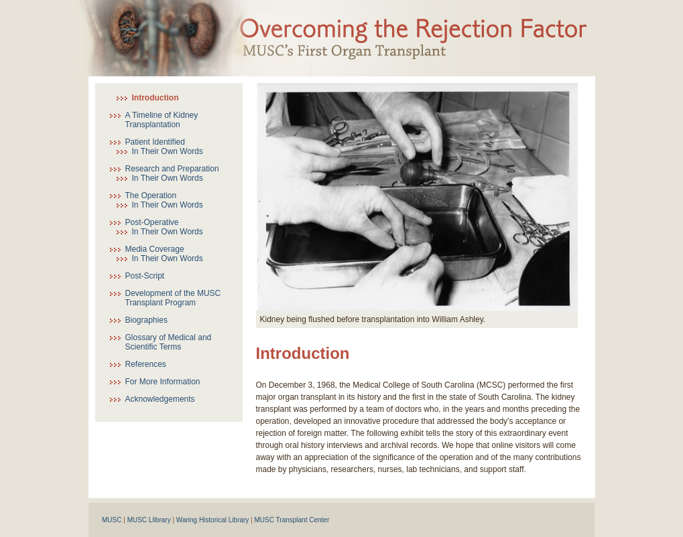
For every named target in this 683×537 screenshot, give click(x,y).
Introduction (155, 97)
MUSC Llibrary (149, 520)
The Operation (151, 195)
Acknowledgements (160, 399)
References (145, 364)
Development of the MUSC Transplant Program (173, 298)
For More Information (162, 381)
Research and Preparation (172, 168)
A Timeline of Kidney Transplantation (161, 119)
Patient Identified (155, 142)
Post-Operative (152, 222)
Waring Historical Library (212, 520)
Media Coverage (154, 249)
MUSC (111, 520)
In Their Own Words (167, 151)
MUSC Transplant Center (292, 520)
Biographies (146, 320)
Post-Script (145, 276)
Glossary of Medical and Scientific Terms (168, 342)
